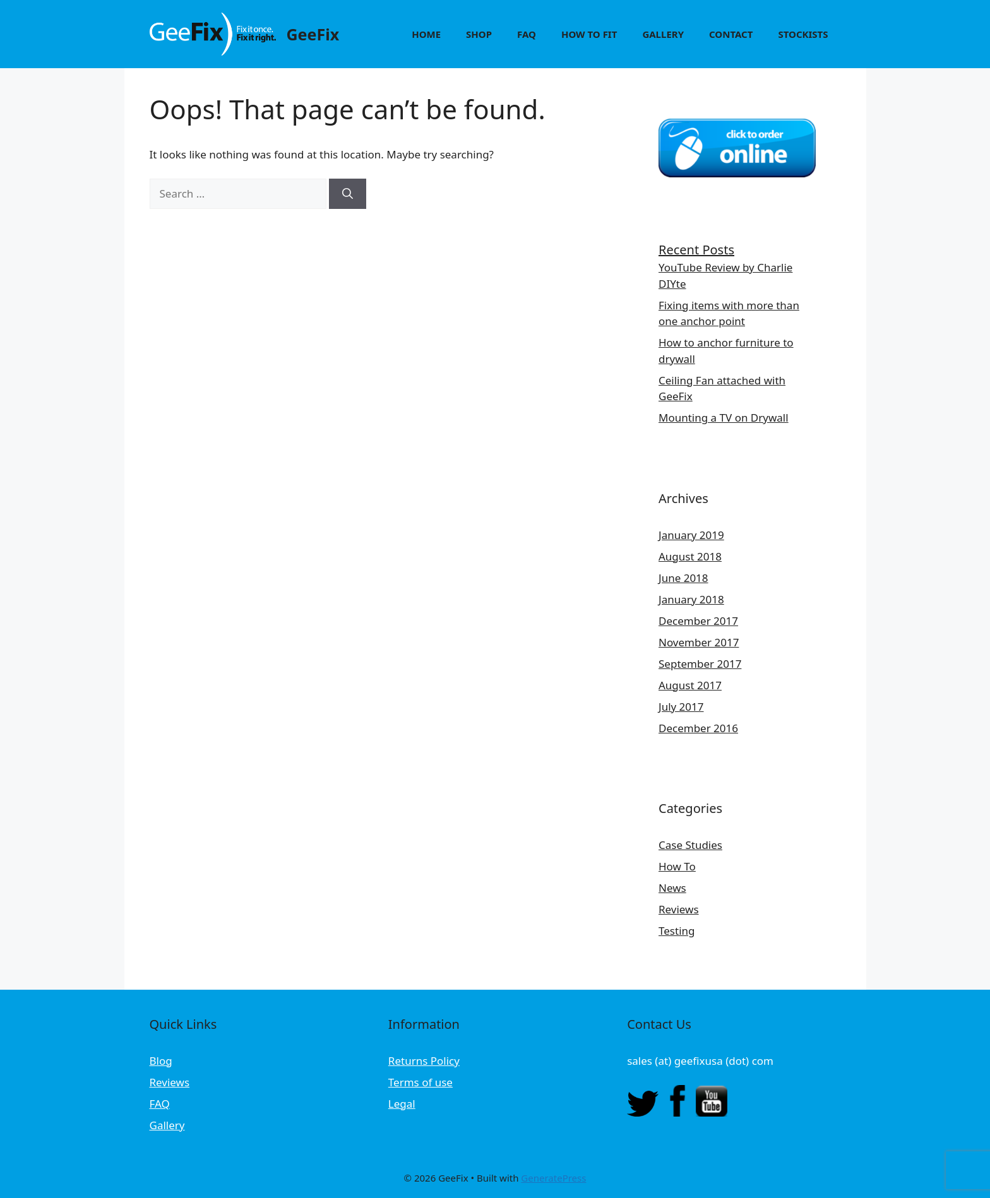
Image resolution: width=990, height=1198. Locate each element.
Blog (161, 1060)
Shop (479, 34)
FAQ (526, 34)
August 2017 (690, 685)
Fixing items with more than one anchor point (729, 313)
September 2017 (700, 663)
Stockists (803, 34)
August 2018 (690, 556)
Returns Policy (424, 1060)
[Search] (347, 194)
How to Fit (589, 34)
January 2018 (691, 599)
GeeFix (313, 34)
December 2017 (698, 621)
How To (677, 866)
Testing (677, 930)
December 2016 (698, 728)
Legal (401, 1103)
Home (426, 34)
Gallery (663, 34)
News (672, 888)
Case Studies (690, 845)
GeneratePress (553, 1177)
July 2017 (681, 706)
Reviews (679, 909)
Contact (731, 34)
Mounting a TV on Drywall (724, 417)
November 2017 (699, 642)
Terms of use (420, 1082)
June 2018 (683, 578)
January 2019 (691, 535)
